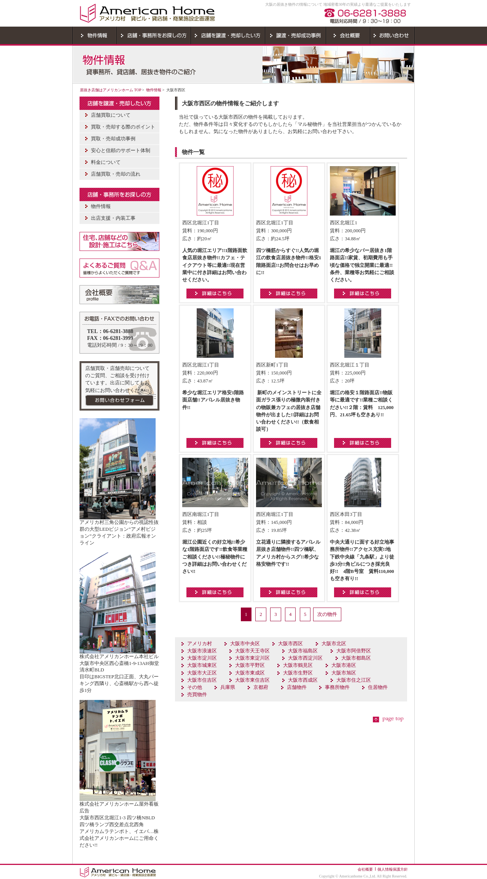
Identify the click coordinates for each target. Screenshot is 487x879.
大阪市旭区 (343, 673)
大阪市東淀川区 (252, 658)
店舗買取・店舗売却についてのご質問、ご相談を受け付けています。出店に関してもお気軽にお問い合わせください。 (117, 383)
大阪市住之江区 (353, 680)
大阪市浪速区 (202, 651)
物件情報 (153, 90)
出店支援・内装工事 (113, 218)
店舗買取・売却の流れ (115, 174)
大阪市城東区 (202, 665)
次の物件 (327, 614)
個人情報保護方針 (392, 869)
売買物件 (197, 694)
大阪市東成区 (250, 673)
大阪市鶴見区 (298, 665)
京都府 (260, 687)
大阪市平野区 (250, 665)
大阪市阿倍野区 (353, 651)
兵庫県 (227, 687)
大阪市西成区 (303, 680)
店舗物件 (297, 687)
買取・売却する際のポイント (123, 127)
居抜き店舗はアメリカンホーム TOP (110, 90)
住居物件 (378, 687)
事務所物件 (337, 687)
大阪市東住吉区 (252, 680)
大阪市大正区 (202, 673)
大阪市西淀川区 (305, 658)
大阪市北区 (333, 643)
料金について (106, 162)
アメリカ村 (199, 643)
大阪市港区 (343, 665)
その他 (194, 687)
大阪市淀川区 (202, 658)
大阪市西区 (290, 643)
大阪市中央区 (245, 643)
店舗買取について (111, 115)
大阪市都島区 (356, 658)
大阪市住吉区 (202, 680)
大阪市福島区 (303, 651)
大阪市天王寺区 (252, 651)
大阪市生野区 (298, 673)
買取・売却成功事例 (113, 138)
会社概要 (365, 869)
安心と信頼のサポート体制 (120, 150)
